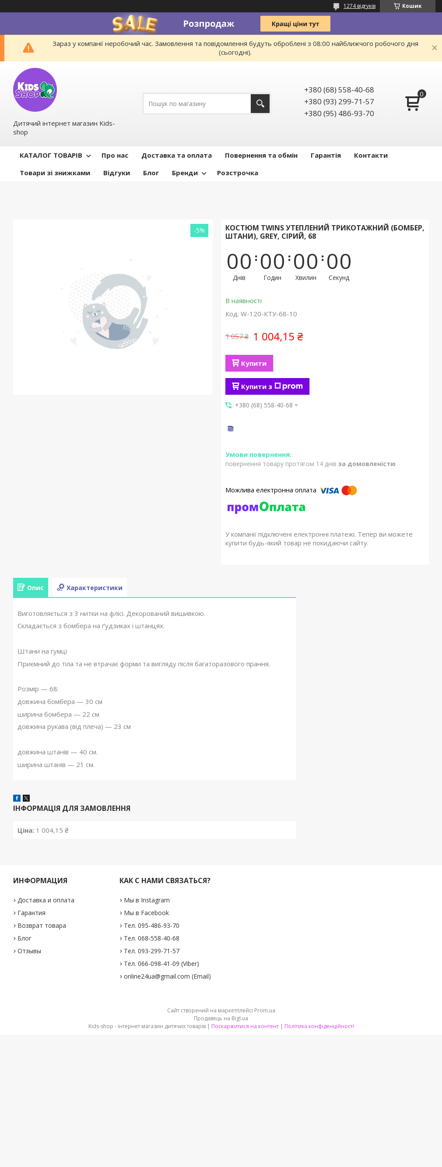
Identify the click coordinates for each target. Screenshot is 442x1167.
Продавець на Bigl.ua (221, 1018)
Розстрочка (237, 172)
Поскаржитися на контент (245, 1026)
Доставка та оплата (176, 155)
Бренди (185, 172)
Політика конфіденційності (319, 1026)
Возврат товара (42, 925)
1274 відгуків (359, 6)
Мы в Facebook (146, 913)
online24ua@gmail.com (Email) (167, 976)
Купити (254, 363)
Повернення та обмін (261, 155)
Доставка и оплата (46, 900)
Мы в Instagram (147, 900)
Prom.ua (264, 1010)
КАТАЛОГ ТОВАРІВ (51, 155)
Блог (151, 172)
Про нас (115, 155)
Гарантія (326, 155)
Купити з (272, 386)
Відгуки (116, 172)
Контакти (371, 155)
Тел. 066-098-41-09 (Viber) (161, 963)
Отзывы (29, 951)
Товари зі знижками (55, 172)
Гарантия (32, 913)
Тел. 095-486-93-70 (151, 925)
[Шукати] (260, 103)
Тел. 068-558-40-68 (151, 938)
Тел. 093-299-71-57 (151, 951)
